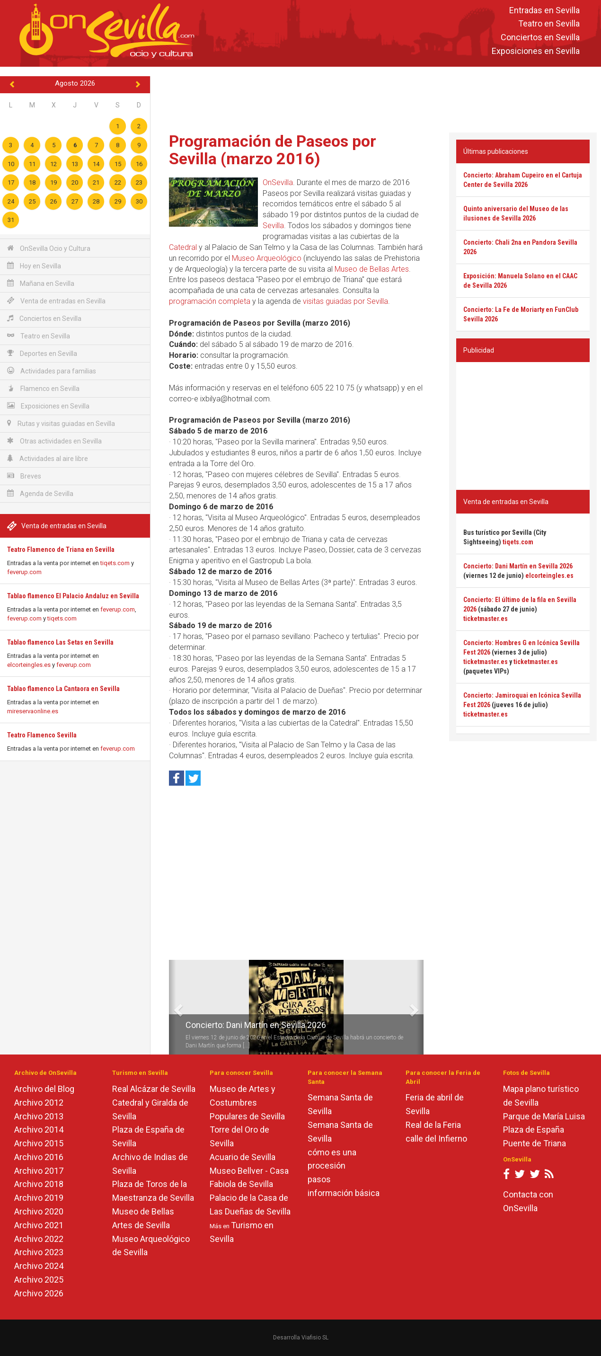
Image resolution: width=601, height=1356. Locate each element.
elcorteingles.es (29, 664)
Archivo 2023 (38, 1252)
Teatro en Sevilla (549, 24)
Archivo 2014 (38, 1129)
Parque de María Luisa (544, 1116)
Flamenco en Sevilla (43, 388)
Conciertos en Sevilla (540, 38)
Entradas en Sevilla (544, 10)
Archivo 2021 (38, 1225)
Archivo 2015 (38, 1143)
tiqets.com (115, 563)
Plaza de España (533, 1129)
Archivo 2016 (38, 1157)
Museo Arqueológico (266, 258)
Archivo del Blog (44, 1089)
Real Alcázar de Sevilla (153, 1089)
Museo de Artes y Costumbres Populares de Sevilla (247, 1102)
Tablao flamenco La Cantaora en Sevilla (63, 688)
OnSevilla (278, 182)
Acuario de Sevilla (242, 1157)
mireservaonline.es (32, 711)
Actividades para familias (51, 371)
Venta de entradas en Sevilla (56, 301)
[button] (172, 1007)
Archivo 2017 (38, 1171)
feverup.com (24, 572)
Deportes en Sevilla (42, 353)
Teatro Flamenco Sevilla (42, 735)
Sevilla (273, 225)
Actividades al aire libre (47, 458)
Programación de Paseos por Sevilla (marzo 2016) (272, 150)
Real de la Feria (433, 1125)
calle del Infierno (436, 1138)
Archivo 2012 (38, 1103)
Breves (24, 476)
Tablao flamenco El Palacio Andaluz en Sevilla (73, 596)
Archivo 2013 (38, 1116)
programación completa (209, 301)
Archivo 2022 (38, 1239)
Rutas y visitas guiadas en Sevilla (61, 423)
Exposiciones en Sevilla (536, 51)
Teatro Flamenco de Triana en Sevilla (61, 549)
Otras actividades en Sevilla (54, 441)
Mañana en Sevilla (40, 283)
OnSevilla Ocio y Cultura (48, 248)
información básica (344, 1193)
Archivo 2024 (38, 1266)
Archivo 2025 (38, 1280)
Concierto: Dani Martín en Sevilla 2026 (256, 1025)
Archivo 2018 (38, 1184)
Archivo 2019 (38, 1198)
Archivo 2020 (38, 1211)
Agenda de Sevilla (40, 493)
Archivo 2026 (38, 1293)
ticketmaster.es (485, 618)
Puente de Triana (534, 1143)
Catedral (183, 247)
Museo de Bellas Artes (372, 269)
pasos (319, 1179)
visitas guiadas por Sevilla (345, 301)
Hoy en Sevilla (34, 266)
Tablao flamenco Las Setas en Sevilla (60, 642)
